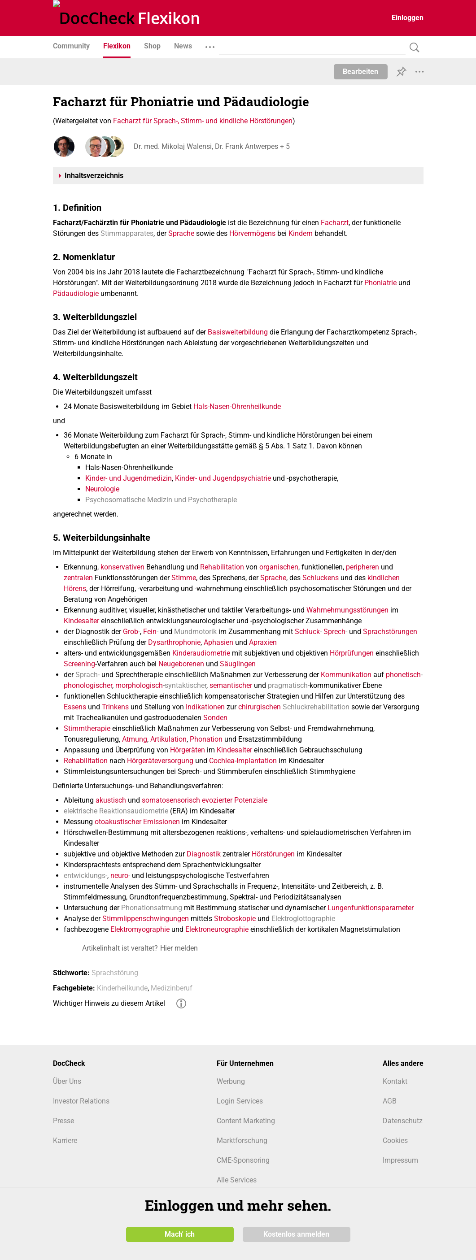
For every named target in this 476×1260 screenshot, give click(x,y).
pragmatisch (288, 685)
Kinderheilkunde (122, 988)
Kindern (300, 233)
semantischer (231, 685)
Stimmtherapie (87, 728)
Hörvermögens (252, 233)
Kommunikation (346, 674)
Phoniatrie (380, 282)
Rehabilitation (222, 567)
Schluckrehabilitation (316, 707)
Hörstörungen (273, 854)
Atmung (134, 739)
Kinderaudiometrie (201, 653)
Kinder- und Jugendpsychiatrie (223, 478)
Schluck (307, 631)
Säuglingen (238, 664)
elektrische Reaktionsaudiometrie (116, 811)
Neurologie (102, 489)
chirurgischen (259, 707)
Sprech (334, 631)
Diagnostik (204, 854)
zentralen (78, 578)
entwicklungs (84, 875)
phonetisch (403, 674)
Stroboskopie (235, 918)
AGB (390, 1101)
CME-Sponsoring (243, 1160)
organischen (278, 567)
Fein (150, 631)
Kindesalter (81, 621)
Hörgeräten (187, 750)
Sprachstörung (115, 973)
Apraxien (263, 642)
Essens (75, 707)
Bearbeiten (360, 71)
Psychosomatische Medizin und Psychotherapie (161, 499)
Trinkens (115, 707)
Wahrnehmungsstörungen (347, 610)
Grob (130, 631)
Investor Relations (81, 1101)
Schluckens (320, 578)
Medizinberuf (171, 988)
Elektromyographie (140, 929)
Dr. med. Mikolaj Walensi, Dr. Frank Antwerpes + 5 (212, 146)
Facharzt (335, 222)
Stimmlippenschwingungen (145, 918)
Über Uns (67, 1081)
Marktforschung (242, 1140)
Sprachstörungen (390, 631)
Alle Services (237, 1180)
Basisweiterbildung (238, 332)
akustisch (111, 800)
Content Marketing (246, 1121)
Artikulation (168, 739)
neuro (119, 875)
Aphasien (218, 642)
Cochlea (222, 760)
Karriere (65, 1140)
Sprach (86, 674)
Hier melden (179, 948)
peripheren (362, 567)
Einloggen (408, 17)
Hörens (75, 588)
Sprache (181, 233)
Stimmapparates (126, 233)
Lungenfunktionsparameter (371, 908)
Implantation (256, 760)
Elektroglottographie (303, 918)
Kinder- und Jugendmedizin (128, 478)
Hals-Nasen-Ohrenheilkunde (237, 406)
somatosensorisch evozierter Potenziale (204, 800)
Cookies (395, 1140)
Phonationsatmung (151, 908)
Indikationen (205, 707)
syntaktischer (185, 685)
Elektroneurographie (217, 929)
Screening (79, 664)
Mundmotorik (195, 631)
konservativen (122, 567)
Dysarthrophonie (174, 642)
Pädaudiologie (76, 293)
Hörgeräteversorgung (160, 760)
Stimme (183, 578)
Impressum (400, 1160)
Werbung (231, 1081)
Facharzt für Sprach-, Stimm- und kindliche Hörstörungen (203, 121)
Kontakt (395, 1081)
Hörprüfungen (352, 653)
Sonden (215, 717)
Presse (63, 1121)
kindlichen (383, 578)
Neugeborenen (181, 664)
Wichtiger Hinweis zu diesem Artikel (109, 1003)
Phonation (206, 739)
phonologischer (88, 685)
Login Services (240, 1101)
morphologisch (139, 685)
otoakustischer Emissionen (137, 821)
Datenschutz (403, 1121)
